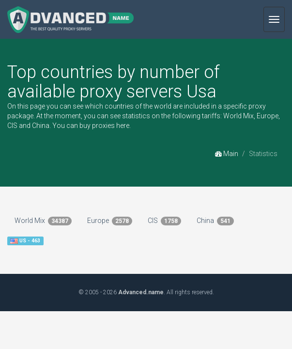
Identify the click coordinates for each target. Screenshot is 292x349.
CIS (164, 221)
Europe (109, 221)
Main (226, 154)
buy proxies (97, 125)
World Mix (43, 221)
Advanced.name (141, 292)
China (215, 221)
